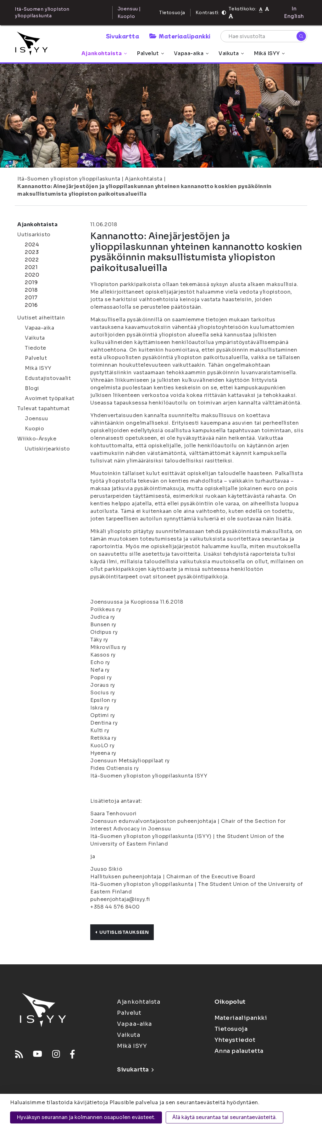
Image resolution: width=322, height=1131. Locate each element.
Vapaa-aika (191, 53)
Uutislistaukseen (122, 932)
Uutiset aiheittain (41, 317)
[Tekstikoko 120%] (231, 16)
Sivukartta (122, 36)
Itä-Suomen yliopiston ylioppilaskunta (68, 178)
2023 (32, 252)
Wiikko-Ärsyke (36, 438)
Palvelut (150, 53)
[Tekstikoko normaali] (261, 8)
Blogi (32, 388)
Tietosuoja (172, 12)
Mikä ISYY (269, 53)
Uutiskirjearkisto (47, 448)
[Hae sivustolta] (263, 36)
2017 (31, 297)
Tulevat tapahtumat (43, 408)
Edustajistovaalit (48, 378)
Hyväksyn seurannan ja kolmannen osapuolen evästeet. (86, 1117)
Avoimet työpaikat (50, 398)
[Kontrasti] (224, 12)
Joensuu (36, 418)
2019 (31, 282)
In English (294, 12)
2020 (32, 275)
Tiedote (35, 348)
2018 (31, 290)
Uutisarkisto (34, 234)
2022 (32, 259)
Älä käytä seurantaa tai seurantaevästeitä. (224, 1117)
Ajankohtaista (104, 53)
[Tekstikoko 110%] (267, 8)
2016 (31, 305)
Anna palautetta (239, 1051)
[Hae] (301, 36)
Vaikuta (231, 53)
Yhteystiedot (235, 1039)
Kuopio (34, 428)
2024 (32, 244)
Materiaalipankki (179, 36)
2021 (31, 267)
